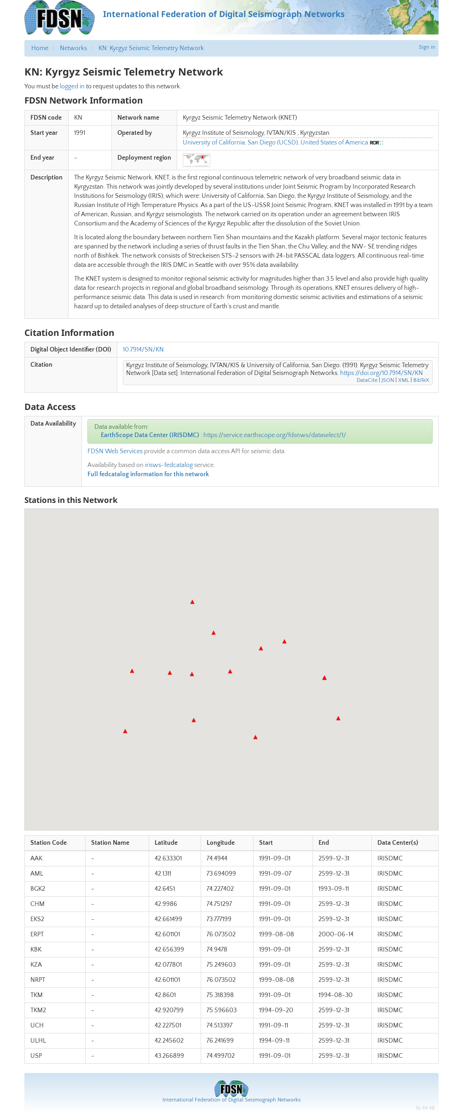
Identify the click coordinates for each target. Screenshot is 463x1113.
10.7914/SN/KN (143, 349)
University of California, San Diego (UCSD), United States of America (275, 142)
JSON (388, 380)
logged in (72, 86)
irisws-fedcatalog (169, 465)
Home (39, 48)
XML (403, 380)
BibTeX (421, 380)
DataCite (367, 380)
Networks (73, 48)
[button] (192, 674)
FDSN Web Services (115, 451)
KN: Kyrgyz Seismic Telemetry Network (151, 48)
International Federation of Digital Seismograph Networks (231, 1100)
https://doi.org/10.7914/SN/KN (381, 373)
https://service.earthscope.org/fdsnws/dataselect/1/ (274, 435)
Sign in (427, 47)
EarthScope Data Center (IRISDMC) (150, 435)
